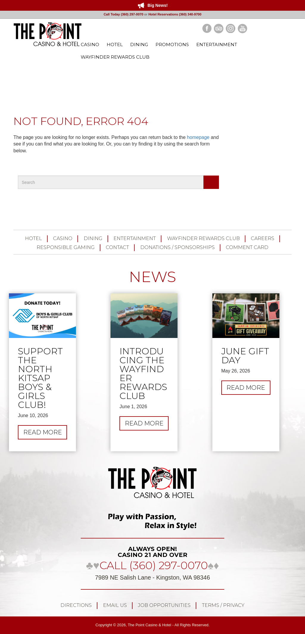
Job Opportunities (164, 605)
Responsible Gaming (66, 247)
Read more (45, 434)
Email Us (115, 605)
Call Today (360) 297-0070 (123, 14)
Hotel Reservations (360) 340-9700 (174, 14)
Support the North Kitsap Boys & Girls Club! (40, 378)
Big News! (157, 5)
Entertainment (134, 238)
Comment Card (247, 247)
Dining (93, 238)
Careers (262, 238)
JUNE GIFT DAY (245, 356)
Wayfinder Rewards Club (203, 238)
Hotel (33, 238)
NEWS (152, 277)
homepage (198, 137)
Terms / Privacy (223, 605)
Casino (62, 238)
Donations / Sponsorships (177, 247)
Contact (117, 247)
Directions (76, 605)
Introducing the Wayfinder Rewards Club (143, 373)
